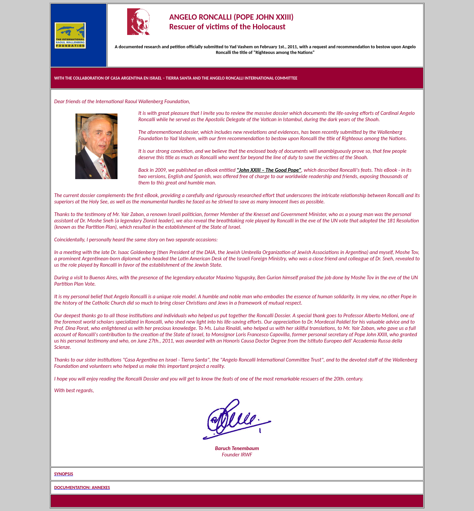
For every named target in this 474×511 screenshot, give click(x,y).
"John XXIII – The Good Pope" (269, 170)
